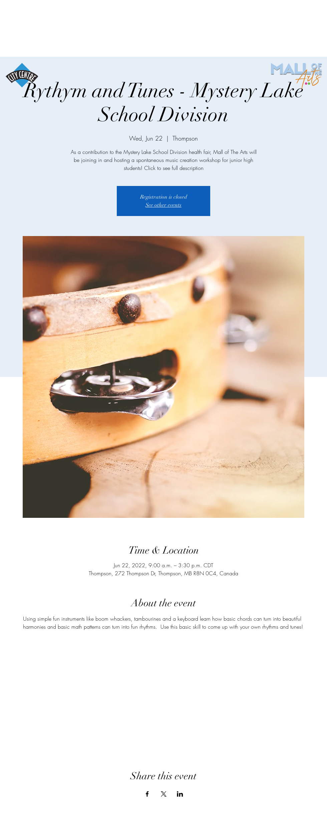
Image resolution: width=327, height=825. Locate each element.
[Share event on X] (163, 794)
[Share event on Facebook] (147, 794)
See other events (163, 205)
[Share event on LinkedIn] (180, 794)
